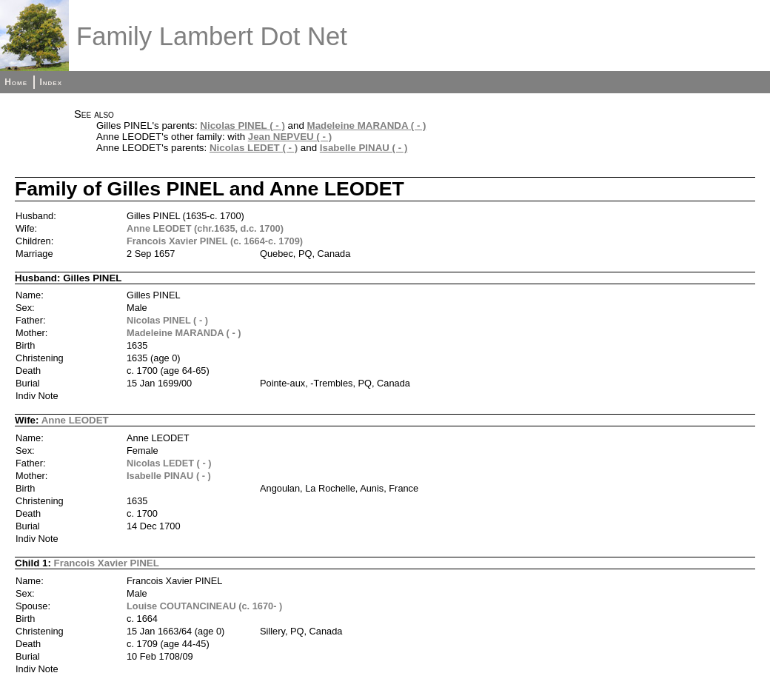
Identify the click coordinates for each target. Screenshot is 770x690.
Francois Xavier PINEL (106, 563)
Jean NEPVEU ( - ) (290, 136)
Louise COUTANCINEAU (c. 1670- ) (204, 606)
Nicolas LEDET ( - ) (254, 147)
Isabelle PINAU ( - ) (364, 147)
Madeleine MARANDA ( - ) (366, 125)
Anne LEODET (75, 420)
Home (15, 82)
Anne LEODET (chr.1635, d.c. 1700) (205, 228)
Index (50, 82)
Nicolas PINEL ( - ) (242, 125)
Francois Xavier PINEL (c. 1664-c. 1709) (215, 241)
